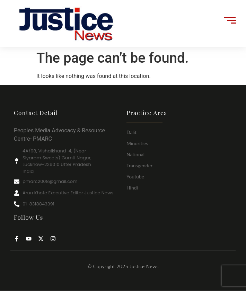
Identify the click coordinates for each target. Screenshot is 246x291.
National (135, 154)
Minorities (137, 143)
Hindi (132, 188)
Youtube (135, 176)
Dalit (131, 132)
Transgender (139, 165)
